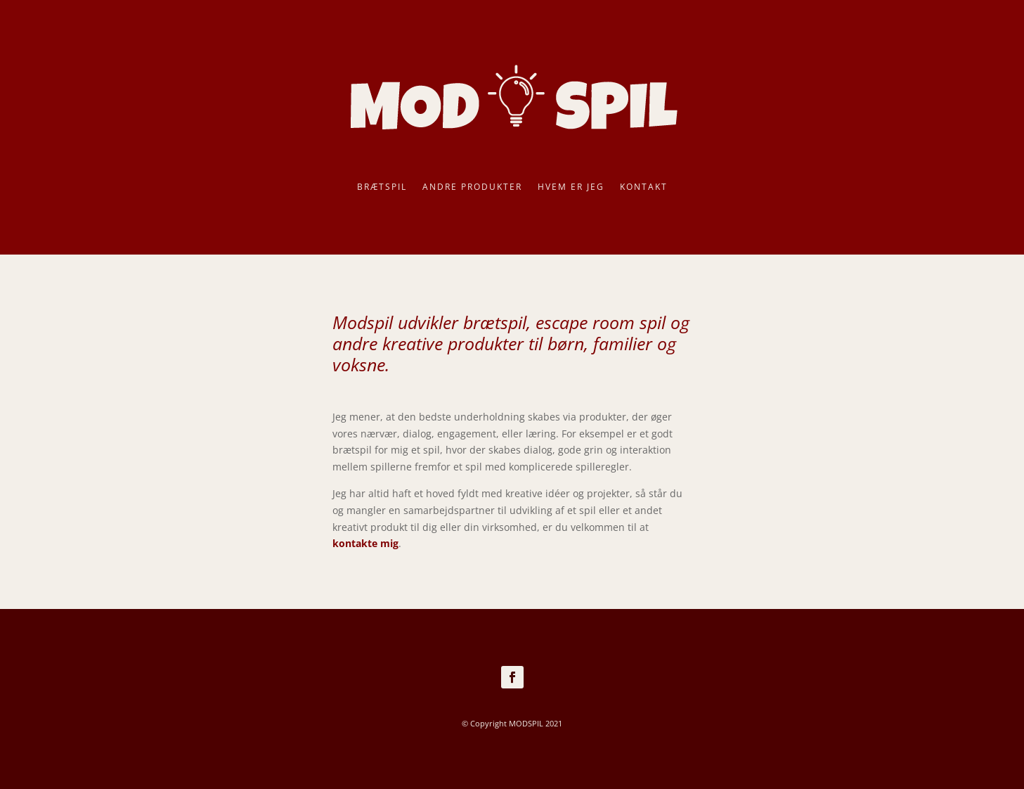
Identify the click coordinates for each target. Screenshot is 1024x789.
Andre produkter (472, 187)
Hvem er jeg (571, 187)
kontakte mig (365, 543)
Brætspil (382, 187)
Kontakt (644, 187)
